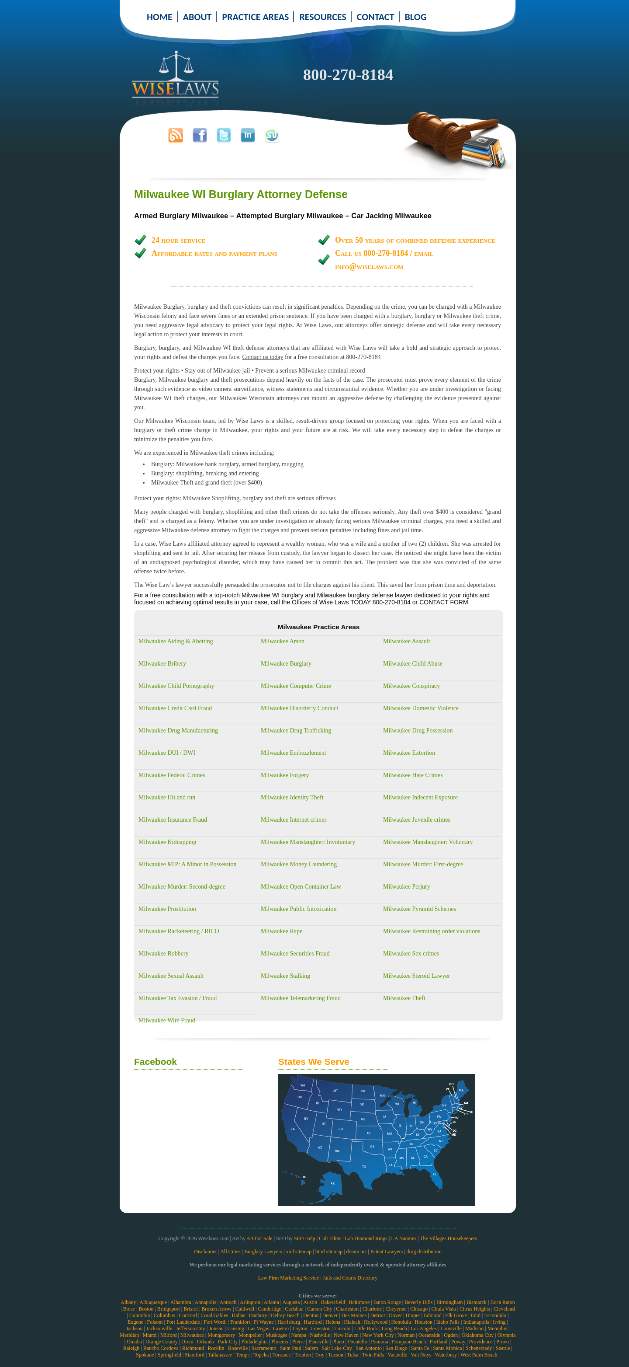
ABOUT (197, 17)
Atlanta (271, 1302)
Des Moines (354, 1315)
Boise (129, 1309)
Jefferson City (190, 1328)
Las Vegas (258, 1328)
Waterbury (446, 1355)
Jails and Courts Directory (350, 1278)
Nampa (298, 1335)
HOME (160, 17)
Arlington (250, 1302)
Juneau (216, 1328)
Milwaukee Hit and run (166, 797)
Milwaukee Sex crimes (411, 953)
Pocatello (357, 1342)
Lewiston (321, 1328)
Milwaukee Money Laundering (299, 864)
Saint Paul (290, 1348)
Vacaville (398, 1355)
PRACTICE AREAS (255, 17)
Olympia (507, 1335)
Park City (228, 1342)
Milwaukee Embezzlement (293, 753)
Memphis (497, 1328)
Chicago (419, 1309)
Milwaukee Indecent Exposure (420, 797)
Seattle (503, 1348)
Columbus (164, 1315)
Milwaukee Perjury (406, 886)
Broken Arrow (216, 1309)
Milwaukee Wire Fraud (166, 1020)
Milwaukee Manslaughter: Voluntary (428, 842)
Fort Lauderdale (183, 1322)
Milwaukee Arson (282, 641)
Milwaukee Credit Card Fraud (175, 708)
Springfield (169, 1355)
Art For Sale (259, 1238)
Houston (423, 1322)
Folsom (154, 1322)
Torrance (281, 1355)
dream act (356, 1251)
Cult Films (330, 1238)
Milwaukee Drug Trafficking (296, 730)
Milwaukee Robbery (163, 953)
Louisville (451, 1328)
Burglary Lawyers (263, 1251)
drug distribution (424, 1251)
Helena (332, 1322)
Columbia (139, 1315)
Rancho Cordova (161, 1348)
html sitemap (328, 1251)
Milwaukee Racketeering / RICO (178, 931)
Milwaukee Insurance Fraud (172, 819)
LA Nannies (403, 1238)
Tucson (335, 1355)
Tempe (242, 1355)
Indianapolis (476, 1322)
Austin (310, 1302)
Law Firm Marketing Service (288, 1278)
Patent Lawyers (386, 1251)
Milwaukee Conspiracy (411, 686)
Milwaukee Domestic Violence (421, 708)
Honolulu (401, 1322)
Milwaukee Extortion (409, 753)
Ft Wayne (264, 1322)
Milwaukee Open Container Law (301, 886)
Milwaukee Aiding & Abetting (175, 641)
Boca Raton (502, 1302)
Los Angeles (424, 1328)
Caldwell (244, 1309)
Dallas (238, 1315)
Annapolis (205, 1302)
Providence (481, 1342)
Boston (145, 1309)
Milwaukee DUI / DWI (166, 753)
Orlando (205, 1342)
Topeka (261, 1355)
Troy (319, 1355)
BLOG (416, 17)
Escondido (495, 1315)
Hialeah (352, 1322)
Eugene (135, 1322)
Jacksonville (159, 1328)
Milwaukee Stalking (285, 976)
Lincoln (342, 1328)
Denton (310, 1315)
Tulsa (352, 1355)
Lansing (235, 1328)
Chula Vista (444, 1309)
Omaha (134, 1342)
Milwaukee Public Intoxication (298, 909)
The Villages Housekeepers (448, 1238)
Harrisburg (288, 1322)
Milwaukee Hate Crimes (413, 775)
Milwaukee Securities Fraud (295, 953)
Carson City (319, 1309)
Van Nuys (421, 1355)
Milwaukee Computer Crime (296, 686)
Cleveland (504, 1309)
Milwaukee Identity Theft (292, 797)
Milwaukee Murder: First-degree (423, 864)
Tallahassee (220, 1355)
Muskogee (276, 1335)
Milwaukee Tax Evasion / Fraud (177, 998)
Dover (395, 1315)
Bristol (190, 1309)
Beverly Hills (418, 1302)
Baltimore (359, 1302)
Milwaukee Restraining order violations (431, 931)
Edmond (433, 1315)
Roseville (238, 1348)
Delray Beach (285, 1315)
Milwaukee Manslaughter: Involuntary (308, 842)
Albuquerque (153, 1302)
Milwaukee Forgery (285, 775)
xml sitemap (298, 1251)
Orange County (161, 1342)
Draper (412, 1315)
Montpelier (250, 1335)
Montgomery (221, 1335)
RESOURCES (322, 17)
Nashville (320, 1335)
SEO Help (304, 1238)
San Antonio (369, 1348)
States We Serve (313, 1062)
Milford (168, 1335)
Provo (502, 1342)
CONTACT (375, 17)
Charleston (347, 1309)
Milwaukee (192, 1335)
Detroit (377, 1315)
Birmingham (449, 1302)
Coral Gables (214, 1315)
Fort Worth (215, 1322)
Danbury (258, 1315)
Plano (338, 1342)
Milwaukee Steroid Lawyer (416, 976)
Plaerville (318, 1342)
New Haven (346, 1335)
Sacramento (264, 1348)
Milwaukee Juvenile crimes (416, 819)
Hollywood (375, 1322)
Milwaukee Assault (406, 641)
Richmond (193, 1348)
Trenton (302, 1355)
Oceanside (429, 1335)
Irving (499, 1322)
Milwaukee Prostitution (167, 909)
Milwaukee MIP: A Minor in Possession (187, 864)
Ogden (451, 1335)
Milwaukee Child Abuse (412, 663)
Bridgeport (168, 1309)
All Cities (230, 1251)
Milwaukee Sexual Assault (171, 976)
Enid (475, 1315)
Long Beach (394, 1328)
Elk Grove (456, 1315)
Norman (406, 1335)
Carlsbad (294, 1309)
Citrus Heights (475, 1309)
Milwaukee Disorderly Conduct (299, 708)
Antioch (228, 1302)
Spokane (145, 1355)
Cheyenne (396, 1309)
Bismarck (477, 1302)
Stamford (194, 1355)
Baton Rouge (387, 1302)
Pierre (298, 1342)
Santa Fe (420, 1348)
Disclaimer (205, 1251)
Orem (187, 1342)
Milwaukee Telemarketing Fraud (301, 998)
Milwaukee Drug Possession (418, 730)
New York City (378, 1335)
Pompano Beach (409, 1342)
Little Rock (366, 1328)
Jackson (134, 1328)
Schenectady (479, 1348)
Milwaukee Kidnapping (167, 842)
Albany (128, 1302)
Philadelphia (255, 1342)
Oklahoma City (478, 1335)
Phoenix (279, 1342)
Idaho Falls (448, 1322)
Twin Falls (373, 1355)
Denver (330, 1315)
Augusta (291, 1302)
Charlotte (372, 1309)
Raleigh (131, 1348)
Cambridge (269, 1309)
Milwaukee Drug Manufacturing (178, 730)
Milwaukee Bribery (162, 663)
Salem (311, 1348)
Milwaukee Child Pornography (176, 686)
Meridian (129, 1335)
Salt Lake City (337, 1348)
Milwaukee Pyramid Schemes (419, 909)
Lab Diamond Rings (366, 1238)
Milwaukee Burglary (286, 663)
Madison (474, 1328)
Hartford (312, 1322)
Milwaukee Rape (281, 931)
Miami (150, 1335)
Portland (439, 1342)
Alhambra (180, 1302)
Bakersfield (333, 1302)
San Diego (396, 1348)
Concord (188, 1315)
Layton (300, 1328)
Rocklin (216, 1348)
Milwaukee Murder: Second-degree (181, 886)
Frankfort (240, 1322)
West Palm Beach (478, 1355)
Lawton (281, 1328)
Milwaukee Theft (404, 998)
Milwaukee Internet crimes (294, 819)
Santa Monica (447, 1348)
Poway (458, 1342)
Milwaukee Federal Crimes (171, 775)
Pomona (379, 1342)
